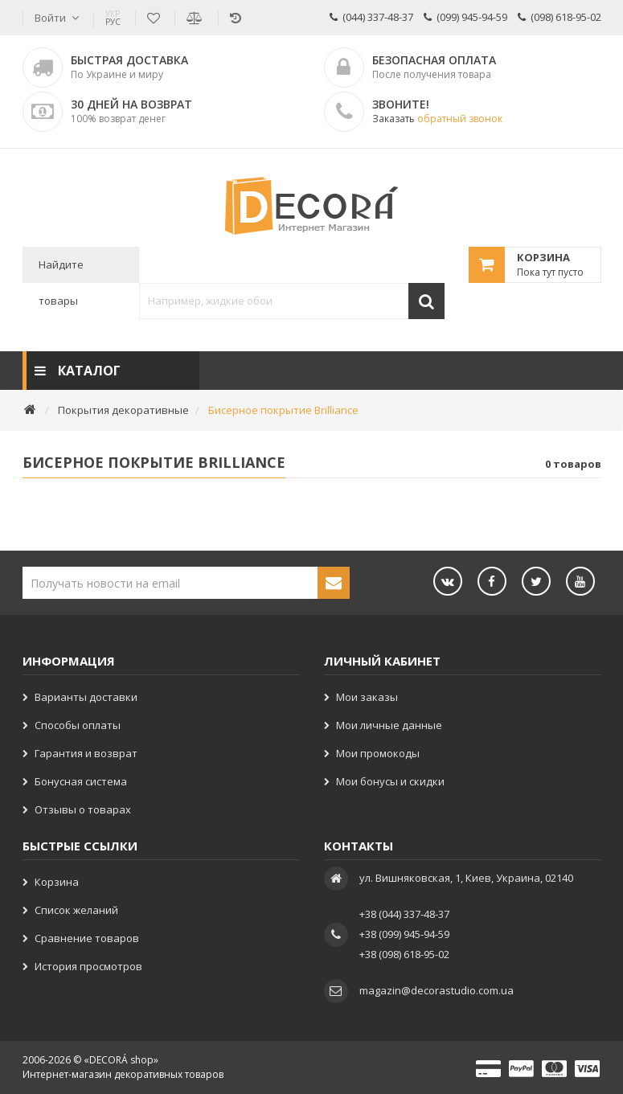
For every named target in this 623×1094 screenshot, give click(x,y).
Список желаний (76, 910)
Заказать (437, 118)
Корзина (57, 882)
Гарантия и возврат (86, 753)
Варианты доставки (86, 697)
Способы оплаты (78, 725)
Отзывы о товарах (83, 809)
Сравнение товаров (87, 938)
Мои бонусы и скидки (390, 781)
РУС (113, 17)
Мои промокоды (378, 753)
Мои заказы (367, 697)
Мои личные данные (389, 725)
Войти (50, 17)
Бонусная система (81, 781)
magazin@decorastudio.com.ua (436, 990)
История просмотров (88, 966)
